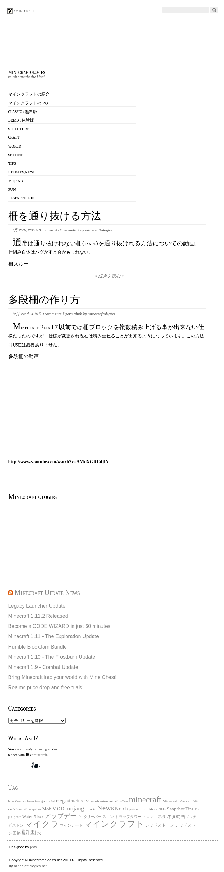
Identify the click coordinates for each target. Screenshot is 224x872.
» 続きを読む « (109, 276)
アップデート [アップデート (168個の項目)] (64, 815)
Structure (18, 128)
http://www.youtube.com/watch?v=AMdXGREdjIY (58, 461)
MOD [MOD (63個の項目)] (58, 809)
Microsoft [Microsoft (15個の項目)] (92, 801)
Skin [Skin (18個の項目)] (162, 809)
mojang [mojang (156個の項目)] (74, 808)
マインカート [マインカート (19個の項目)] (71, 825)
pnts (33, 847)
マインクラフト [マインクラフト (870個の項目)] (114, 824)
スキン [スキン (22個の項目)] (108, 817)
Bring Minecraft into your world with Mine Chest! (62, 677)
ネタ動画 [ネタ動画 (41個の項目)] (176, 816)
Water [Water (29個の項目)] (27, 816)
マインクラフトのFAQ (28, 103)
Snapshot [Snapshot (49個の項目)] (176, 808)
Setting (15, 154)
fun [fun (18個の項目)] (37, 801)
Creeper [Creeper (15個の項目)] (20, 801)
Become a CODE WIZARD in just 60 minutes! (60, 626)
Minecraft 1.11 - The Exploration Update (53, 636)
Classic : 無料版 (22, 111)
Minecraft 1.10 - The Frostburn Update (51, 657)
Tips (12, 163)
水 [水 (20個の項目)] (39, 833)
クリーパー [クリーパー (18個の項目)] (92, 817)
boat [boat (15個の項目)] (11, 801)
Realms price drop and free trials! (46, 687)
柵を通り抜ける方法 (54, 216)
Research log (21, 198)
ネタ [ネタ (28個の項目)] (162, 816)
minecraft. (41, 754)
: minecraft (20, 11)
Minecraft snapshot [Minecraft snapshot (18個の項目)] (27, 809)
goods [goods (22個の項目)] (45, 801)
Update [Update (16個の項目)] (16, 817)
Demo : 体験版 (21, 120)
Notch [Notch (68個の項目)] (121, 809)
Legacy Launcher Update (37, 606)
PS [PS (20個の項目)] (141, 809)
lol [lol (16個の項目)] (53, 801)
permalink (70, 230)
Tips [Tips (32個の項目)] (189, 809)
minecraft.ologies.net (30, 866)
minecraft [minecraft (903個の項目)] (145, 799)
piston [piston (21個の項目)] (133, 809)
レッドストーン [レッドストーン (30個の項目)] (159, 825)
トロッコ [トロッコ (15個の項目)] (150, 817)
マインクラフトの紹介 (29, 94)
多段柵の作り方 (44, 300)
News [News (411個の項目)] (105, 808)
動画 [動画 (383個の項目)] (29, 832)
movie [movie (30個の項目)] (90, 809)
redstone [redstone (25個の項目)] (151, 809)
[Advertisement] (40, 537)
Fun (12, 189)
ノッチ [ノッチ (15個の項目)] (191, 817)
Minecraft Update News (47, 592)
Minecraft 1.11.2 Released (38, 616)
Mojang (15, 180)
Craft (14, 137)
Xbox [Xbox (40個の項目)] (38, 816)
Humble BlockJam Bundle (37, 646)
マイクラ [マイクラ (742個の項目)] (41, 824)
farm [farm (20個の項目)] (30, 801)
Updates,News (21, 172)
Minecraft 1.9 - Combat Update (43, 667)
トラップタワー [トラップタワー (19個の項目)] (128, 817)
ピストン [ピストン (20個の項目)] (16, 825)
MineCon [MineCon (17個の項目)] (121, 801)
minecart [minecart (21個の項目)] (107, 801)
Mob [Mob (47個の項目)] (46, 808)
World (14, 146)
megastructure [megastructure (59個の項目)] (70, 800)
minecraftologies (26, 71)
